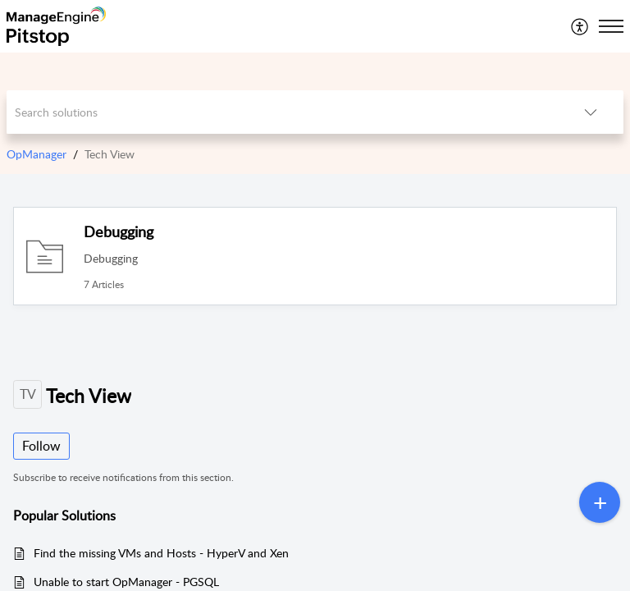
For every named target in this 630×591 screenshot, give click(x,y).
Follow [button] (41, 446)
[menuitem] (580, 26)
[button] (580, 26)
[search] (283, 112)
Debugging (118, 231)
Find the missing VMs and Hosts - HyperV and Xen (161, 553)
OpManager (36, 154)
